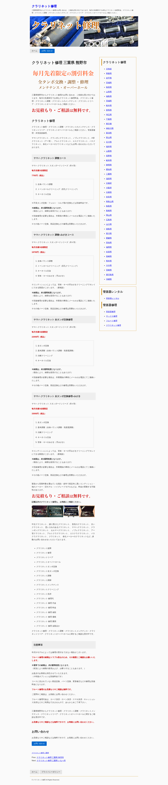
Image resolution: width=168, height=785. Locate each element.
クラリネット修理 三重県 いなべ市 (51, 761)
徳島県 (109, 229)
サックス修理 (111, 316)
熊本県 (109, 261)
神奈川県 (110, 128)
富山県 (109, 137)
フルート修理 (111, 321)
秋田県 (109, 87)
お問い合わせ (47, 51)
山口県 (109, 224)
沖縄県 (109, 279)
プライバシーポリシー (51, 772)
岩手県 (109, 78)
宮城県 (109, 83)
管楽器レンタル (112, 298)
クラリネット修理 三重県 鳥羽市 (50, 757)
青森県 (109, 73)
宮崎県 (109, 270)
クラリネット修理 (44, 6)
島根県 (109, 211)
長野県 (109, 156)
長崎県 (109, 256)
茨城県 (109, 101)
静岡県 (109, 165)
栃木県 (109, 106)
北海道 (109, 69)
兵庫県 (109, 192)
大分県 (109, 265)
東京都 (109, 124)
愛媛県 (109, 238)
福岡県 (109, 247)
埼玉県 (109, 115)
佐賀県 (109, 252)
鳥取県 (109, 206)
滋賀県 (109, 179)
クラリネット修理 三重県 (40, 753)
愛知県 (109, 169)
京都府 (109, 183)
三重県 (109, 174)
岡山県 (109, 215)
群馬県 (109, 110)
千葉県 (109, 119)
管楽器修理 (110, 312)
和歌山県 (110, 202)
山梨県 (109, 151)
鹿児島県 (110, 275)
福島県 (109, 96)
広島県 (109, 220)
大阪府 (109, 188)
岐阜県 (109, 160)
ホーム (34, 51)
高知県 (109, 243)
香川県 (109, 233)
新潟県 (109, 133)
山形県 (109, 92)
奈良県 (109, 197)
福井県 (109, 147)
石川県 (109, 142)
